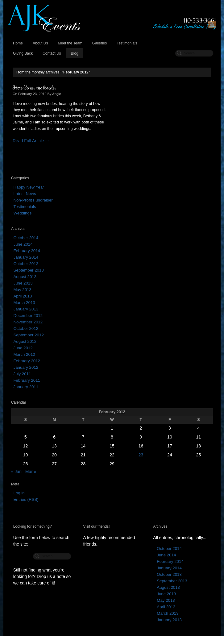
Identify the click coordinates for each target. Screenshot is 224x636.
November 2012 (28, 322)
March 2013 (24, 302)
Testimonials (127, 43)
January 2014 (25, 257)
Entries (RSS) (25, 499)
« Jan (16, 471)
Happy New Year (28, 187)
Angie (56, 94)
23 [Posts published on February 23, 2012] (141, 454)
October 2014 (25, 237)
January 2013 (25, 309)
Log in (18, 493)
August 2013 (24, 276)
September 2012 (28, 335)
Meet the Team (70, 43)
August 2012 (24, 341)
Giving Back (23, 53)
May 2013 (22, 289)
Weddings (22, 213)
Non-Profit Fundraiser (32, 200)
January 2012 (25, 367)
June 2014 (22, 244)
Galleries (99, 43)
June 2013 (22, 283)
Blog (74, 53)
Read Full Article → (31, 140)
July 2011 (22, 374)
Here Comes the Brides (34, 87)
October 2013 (25, 263)
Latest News (24, 193)
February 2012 (26, 361)
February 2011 (26, 380)
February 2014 (26, 250)
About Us (40, 43)
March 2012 (24, 354)
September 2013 (28, 270)
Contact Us (52, 53)
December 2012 (28, 315)
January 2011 (25, 387)
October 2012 (25, 328)
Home (18, 43)
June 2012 (22, 348)
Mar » (30, 471)
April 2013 (22, 296)
